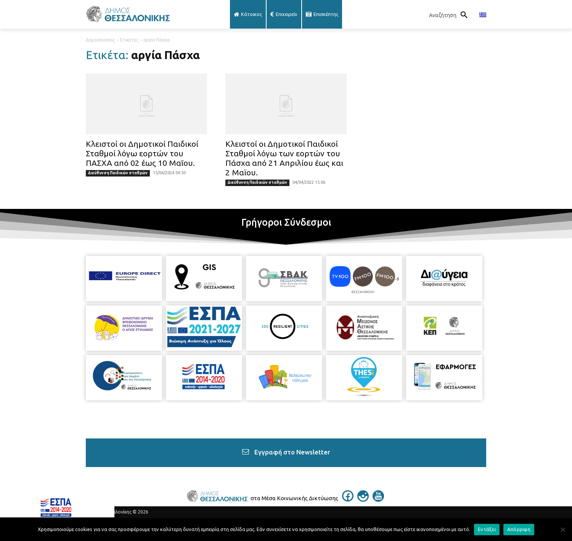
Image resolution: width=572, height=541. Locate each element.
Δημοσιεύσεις (100, 39)
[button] (450, 15)
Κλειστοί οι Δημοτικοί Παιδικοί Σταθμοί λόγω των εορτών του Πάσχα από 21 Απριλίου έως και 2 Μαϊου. (284, 158)
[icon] (347, 499)
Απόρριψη (518, 529)
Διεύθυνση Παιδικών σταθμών (118, 173)
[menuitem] (482, 15)
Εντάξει (487, 529)
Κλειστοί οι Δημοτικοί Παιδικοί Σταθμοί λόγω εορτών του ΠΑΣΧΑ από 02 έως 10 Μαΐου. (142, 153)
